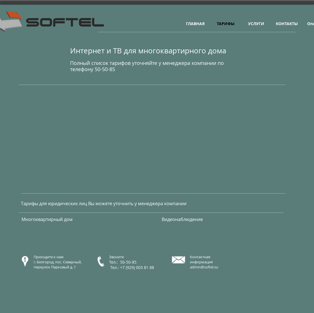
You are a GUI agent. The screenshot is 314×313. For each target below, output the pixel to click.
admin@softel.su (204, 267)
